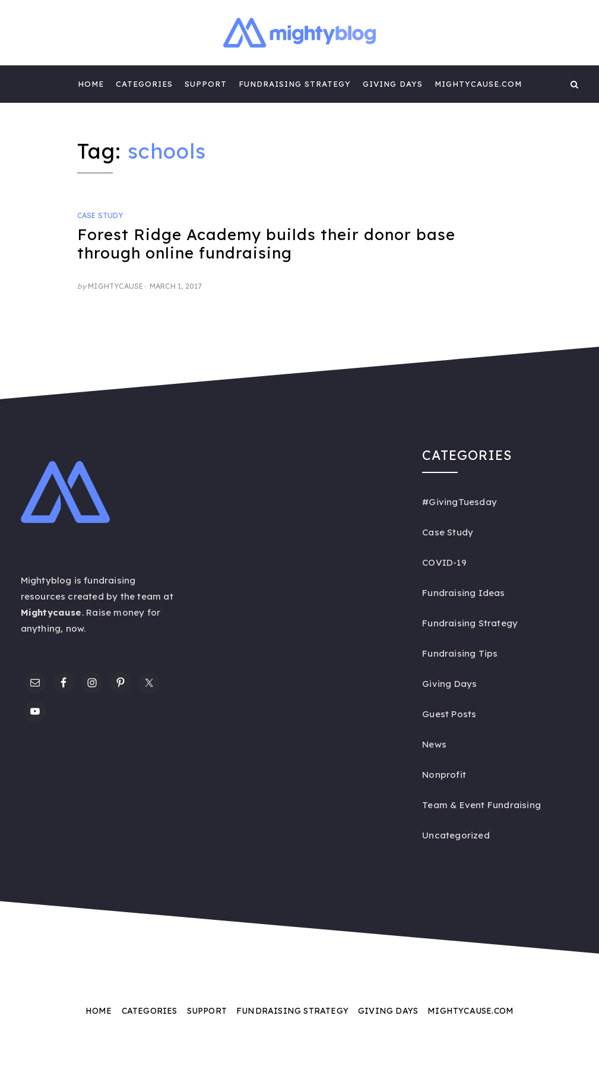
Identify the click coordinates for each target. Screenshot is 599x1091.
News (434, 744)
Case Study (100, 215)
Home (91, 84)
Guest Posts (449, 714)
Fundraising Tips (459, 653)
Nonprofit (444, 774)
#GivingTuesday (459, 501)
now (75, 628)
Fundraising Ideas (463, 592)
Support (206, 84)
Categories (144, 84)
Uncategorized (456, 835)
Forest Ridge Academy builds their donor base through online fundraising (266, 244)
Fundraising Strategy (295, 84)
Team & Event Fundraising (481, 805)
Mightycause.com (478, 84)
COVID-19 (444, 562)
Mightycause (115, 286)
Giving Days (393, 84)
